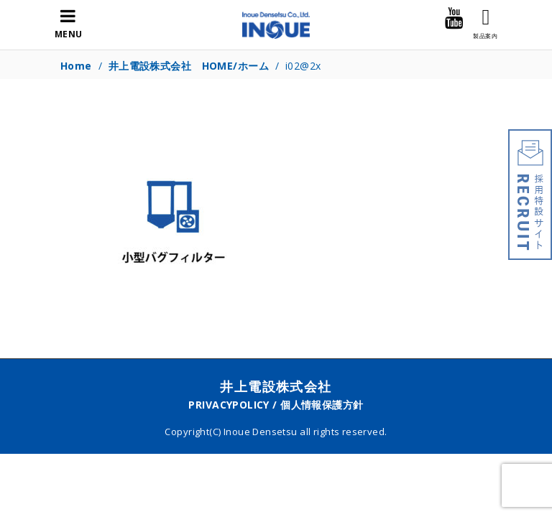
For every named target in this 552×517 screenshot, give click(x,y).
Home (76, 66)
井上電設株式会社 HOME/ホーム (189, 66)
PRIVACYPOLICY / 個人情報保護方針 (275, 404)
